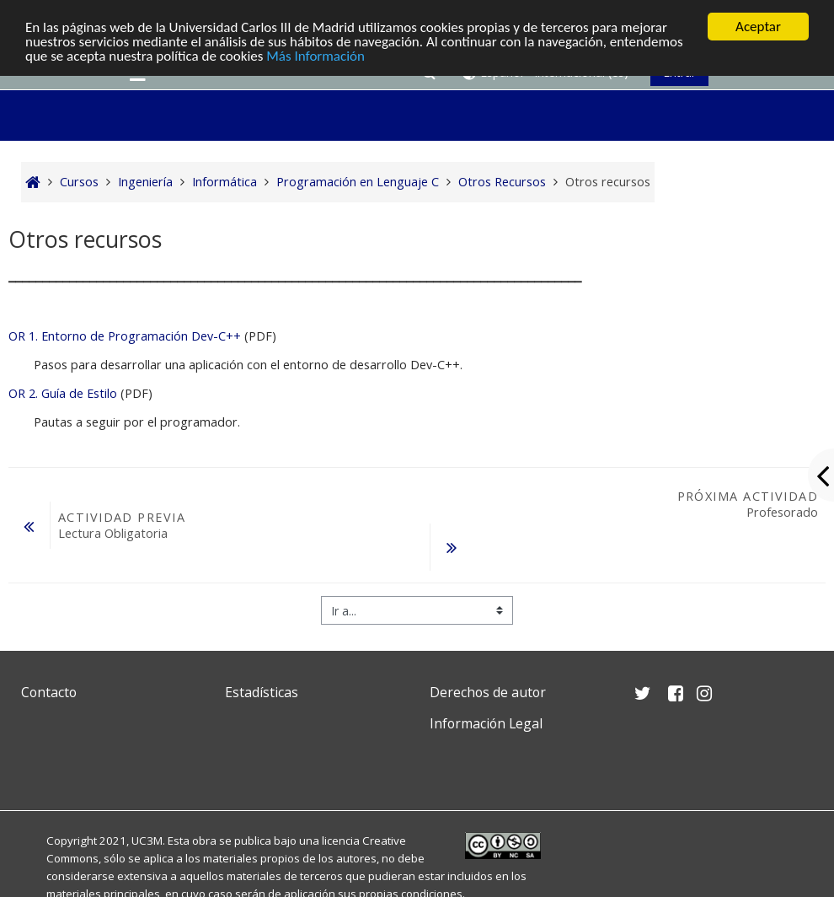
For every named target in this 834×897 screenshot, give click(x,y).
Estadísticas (261, 692)
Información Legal (486, 723)
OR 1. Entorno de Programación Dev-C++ (124, 336)
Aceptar (758, 26)
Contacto (49, 692)
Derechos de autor (488, 692)
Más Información (315, 56)
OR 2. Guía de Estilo (62, 393)
